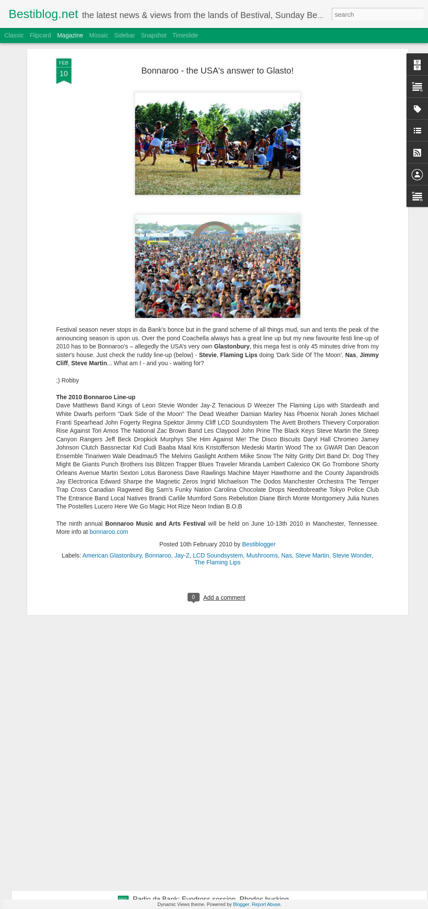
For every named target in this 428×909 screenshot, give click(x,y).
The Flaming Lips (217, 450)
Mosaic (98, 35)
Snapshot (153, 35)
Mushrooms (262, 444)
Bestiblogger (259, 432)
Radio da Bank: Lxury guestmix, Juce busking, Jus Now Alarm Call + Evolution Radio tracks (210, 707)
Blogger (241, 904)
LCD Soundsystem (218, 444)
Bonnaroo (158, 444)
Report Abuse (266, 904)
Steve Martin (312, 444)
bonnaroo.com (108, 420)
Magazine (70, 35)
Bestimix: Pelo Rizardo (167, 801)
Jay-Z (182, 444)
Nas (286, 444)
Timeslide (185, 35)
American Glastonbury (112, 444)
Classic (14, 35)
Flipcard (40, 35)
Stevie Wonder (352, 444)
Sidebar (124, 35)
